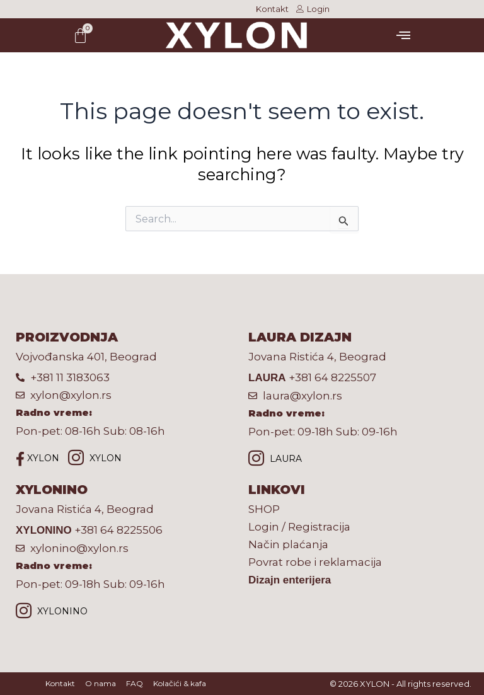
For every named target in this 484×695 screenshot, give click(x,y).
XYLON (37, 459)
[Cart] (80, 36)
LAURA (275, 460)
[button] (403, 35)
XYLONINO (52, 612)
